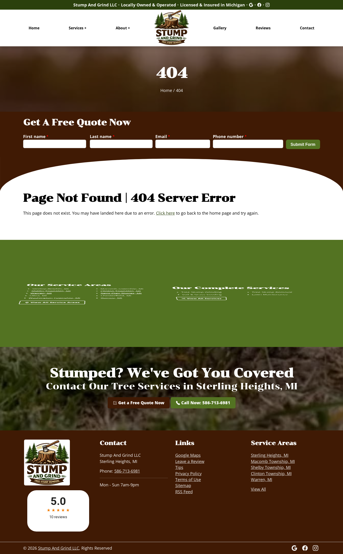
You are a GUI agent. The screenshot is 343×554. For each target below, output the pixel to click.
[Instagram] (315, 548)
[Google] (251, 5)
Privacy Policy (188, 473)
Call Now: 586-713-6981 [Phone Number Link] (203, 402)
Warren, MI (261, 479)
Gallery (219, 27)
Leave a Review (189, 461)
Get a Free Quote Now (138, 402)
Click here (165, 213)
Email (162, 136)
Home (34, 27)
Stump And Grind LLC (58, 548)
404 (179, 90)
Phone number (229, 136)
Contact (307, 27)
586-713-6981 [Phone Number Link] (127, 471)
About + (123, 27)
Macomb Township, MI (273, 461)
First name (35, 136)
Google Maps (188, 455)
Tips (179, 467)
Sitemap (183, 485)
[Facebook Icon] (305, 548)
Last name (102, 136)
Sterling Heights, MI (269, 455)
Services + (77, 27)
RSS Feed (184, 491)
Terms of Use (188, 479)
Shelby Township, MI (271, 467)
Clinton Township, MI (271, 473)
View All (258, 489)
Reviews (263, 27)
